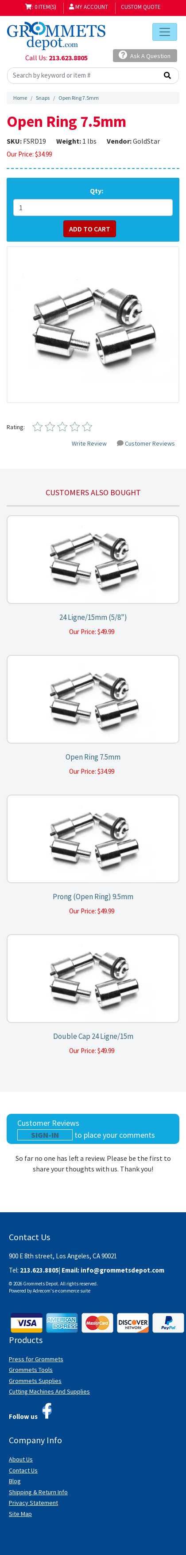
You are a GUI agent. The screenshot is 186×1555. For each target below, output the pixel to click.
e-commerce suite (72, 1291)
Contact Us (23, 1470)
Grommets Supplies (35, 1381)
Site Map (20, 1514)
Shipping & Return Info (38, 1492)
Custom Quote (141, 7)
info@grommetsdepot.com (122, 1270)
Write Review (89, 443)
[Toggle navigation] (164, 32)
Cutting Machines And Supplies (49, 1391)
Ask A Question (144, 55)
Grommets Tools (31, 1370)
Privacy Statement (33, 1503)
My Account (88, 7)
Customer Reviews (146, 443)
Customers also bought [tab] (93, 492)
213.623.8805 (68, 57)
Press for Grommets (36, 1359)
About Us (21, 1459)
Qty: (96, 190)
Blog (15, 1481)
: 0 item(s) (40, 7)
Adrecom (41, 1291)
